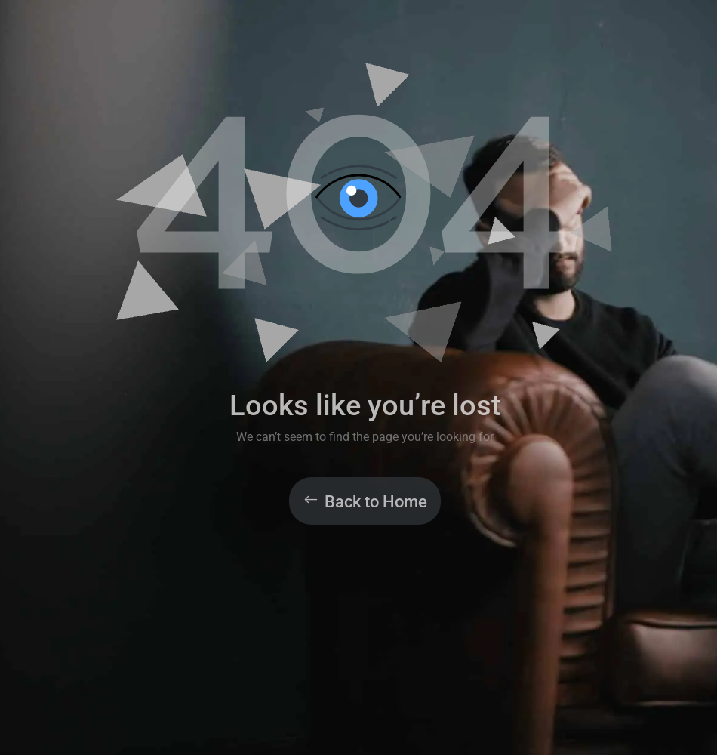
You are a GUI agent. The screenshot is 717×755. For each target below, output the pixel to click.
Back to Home (376, 501)
